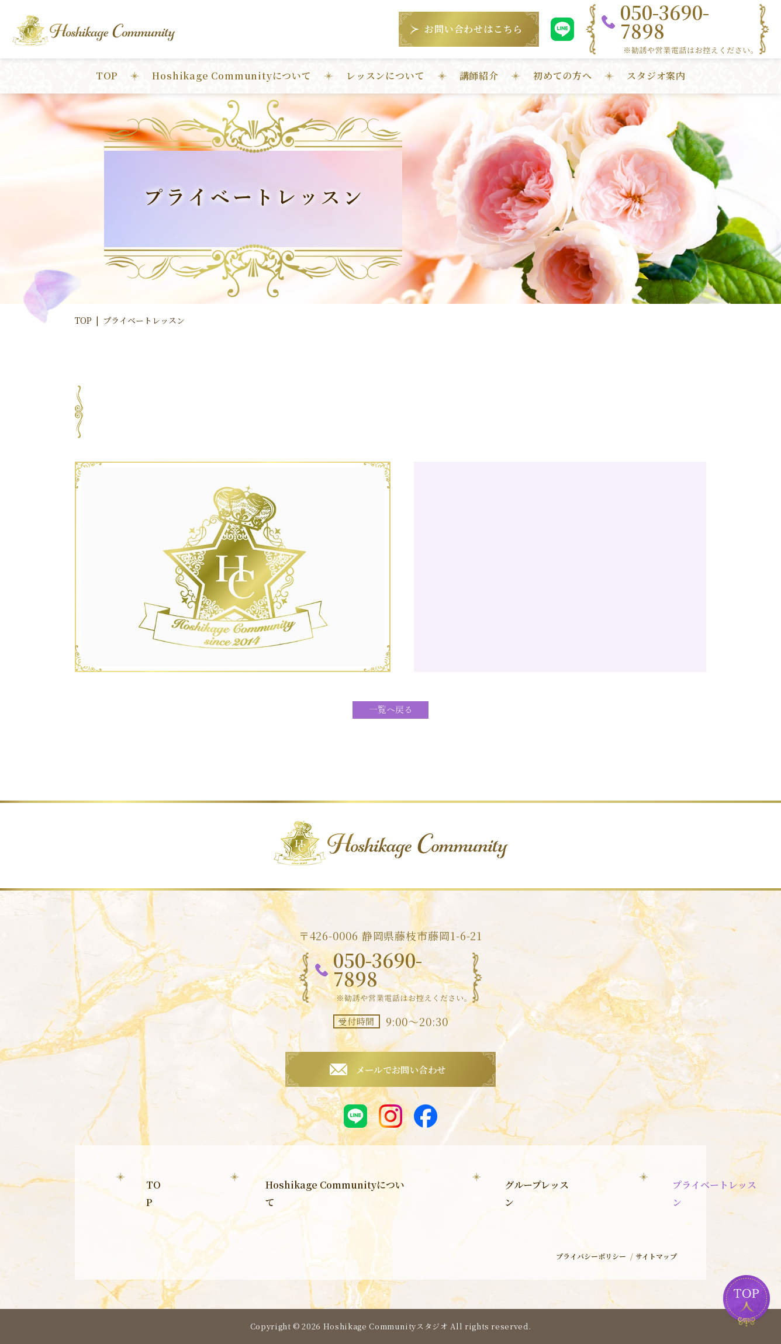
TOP (107, 75)
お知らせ (487, 1232)
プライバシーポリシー (581, 1258)
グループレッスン (270, 1195)
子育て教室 (256, 1232)
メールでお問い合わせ (401, 1069)
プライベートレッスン (281, 1214)
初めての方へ (562, 75)
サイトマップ (653, 1258)
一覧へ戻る (390, 710)
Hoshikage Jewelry (280, 1251)
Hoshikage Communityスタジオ (385, 1326)
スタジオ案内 (656, 75)
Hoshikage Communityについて (231, 75)
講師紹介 (479, 75)
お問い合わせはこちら (473, 29)
